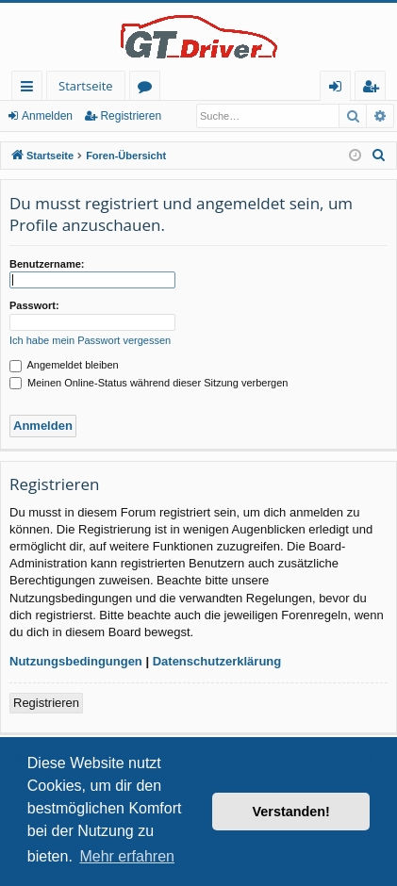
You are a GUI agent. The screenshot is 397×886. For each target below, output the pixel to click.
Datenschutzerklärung (217, 661)
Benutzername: (46, 264)
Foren (148, 89)
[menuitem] (379, 155)
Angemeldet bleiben (64, 364)
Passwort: (34, 305)
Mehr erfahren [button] (126, 856)
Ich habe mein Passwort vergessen (90, 340)
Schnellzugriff (30, 89)
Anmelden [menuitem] (340, 89)
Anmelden (47, 116)
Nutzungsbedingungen (75, 661)
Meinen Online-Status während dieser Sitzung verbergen (148, 382)
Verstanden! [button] (291, 811)
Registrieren (130, 116)
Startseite (85, 85)
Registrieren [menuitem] (374, 89)
